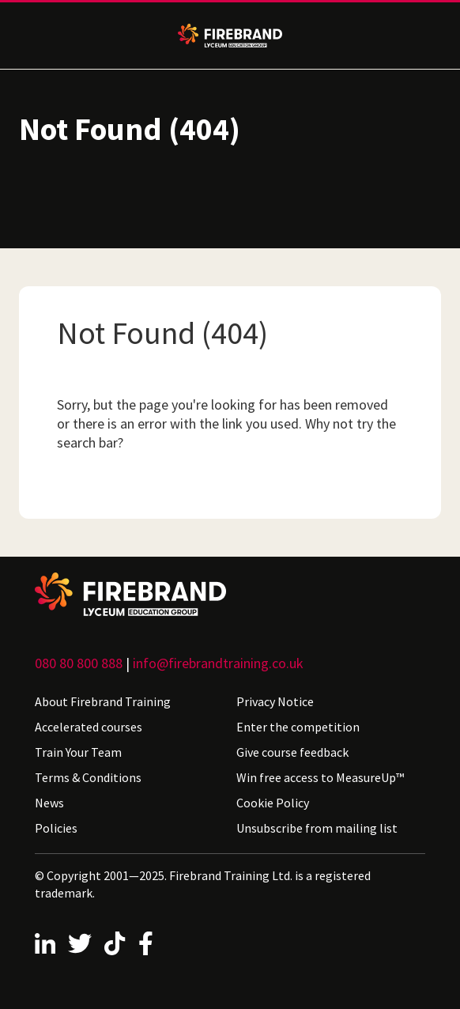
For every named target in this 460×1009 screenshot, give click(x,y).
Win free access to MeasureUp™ (320, 777)
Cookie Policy (272, 803)
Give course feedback (292, 752)
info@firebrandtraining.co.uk (218, 663)
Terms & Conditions (88, 777)
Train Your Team (78, 752)
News (49, 803)
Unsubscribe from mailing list (317, 828)
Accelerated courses (88, 727)
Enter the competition (298, 727)
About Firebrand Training (103, 701)
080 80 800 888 (79, 663)
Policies (56, 828)
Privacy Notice (275, 701)
